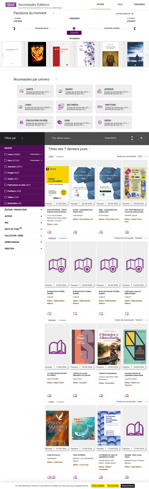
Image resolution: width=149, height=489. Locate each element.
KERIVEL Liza (78, 458)
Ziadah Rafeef (110, 463)
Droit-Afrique (78, 215)
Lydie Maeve (51, 458)
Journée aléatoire (124, 13)
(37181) (15, 160)
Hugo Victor (77, 379)
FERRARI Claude (131, 215)
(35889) (16, 154)
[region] (74, 55)
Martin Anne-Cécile (54, 218)
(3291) (19, 166)
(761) (15, 179)
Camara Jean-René (106, 377)
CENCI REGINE (52, 379)
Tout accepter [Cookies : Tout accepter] (98, 486)
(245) (18, 191)
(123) (16, 197)
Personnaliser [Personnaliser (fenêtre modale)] (128, 486)
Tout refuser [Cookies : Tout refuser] (113, 486)
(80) (19, 203)
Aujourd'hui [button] (74, 18)
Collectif (50, 297)
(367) (28, 185)
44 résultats (74, 38)
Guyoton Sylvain (131, 379)
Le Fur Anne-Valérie (54, 215)
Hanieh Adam (104, 460)
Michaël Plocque (131, 460)
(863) (16, 173)
